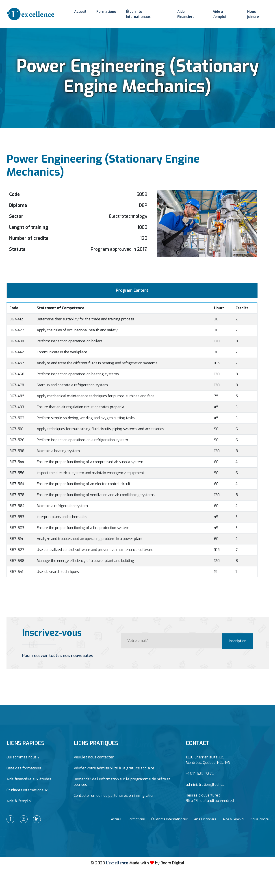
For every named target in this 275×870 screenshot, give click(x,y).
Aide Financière (190, 12)
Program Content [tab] (132, 291)
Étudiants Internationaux (146, 12)
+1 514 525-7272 (200, 774)
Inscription (237, 641)
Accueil (80, 12)
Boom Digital (172, 863)
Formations (105, 12)
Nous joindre (257, 12)
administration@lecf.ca (205, 785)
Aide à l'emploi (224, 12)
